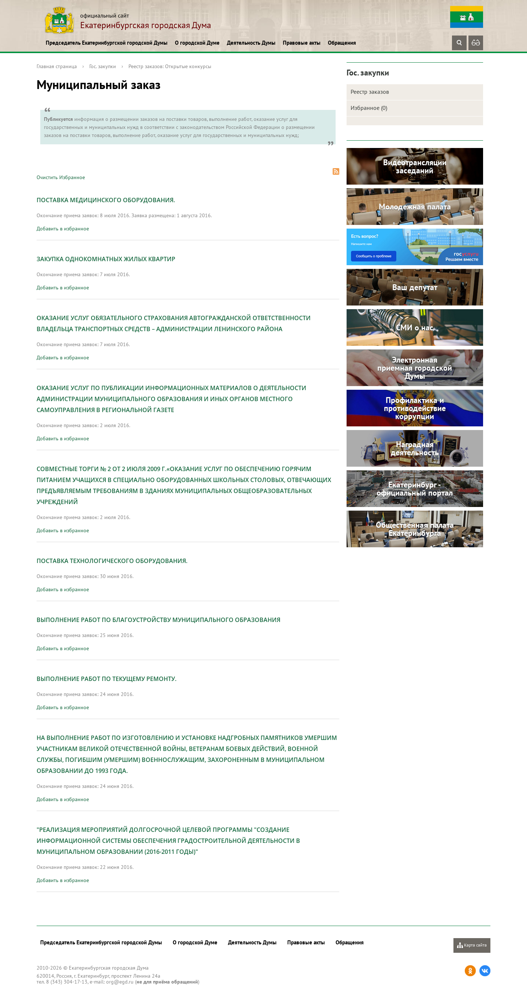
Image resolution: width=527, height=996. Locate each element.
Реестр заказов (370, 91)
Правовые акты (302, 42)
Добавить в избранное (63, 228)
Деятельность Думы (251, 42)
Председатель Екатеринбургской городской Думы (107, 42)
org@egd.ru (120, 981)
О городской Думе (197, 42)
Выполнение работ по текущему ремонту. (106, 679)
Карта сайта (472, 945)
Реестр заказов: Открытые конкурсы (169, 66)
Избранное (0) (369, 107)
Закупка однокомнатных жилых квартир (106, 259)
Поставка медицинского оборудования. (106, 200)
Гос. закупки (102, 66)
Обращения (342, 42)
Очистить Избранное (61, 177)
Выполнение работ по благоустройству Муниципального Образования (158, 620)
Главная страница (57, 66)
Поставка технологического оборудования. (112, 561)
